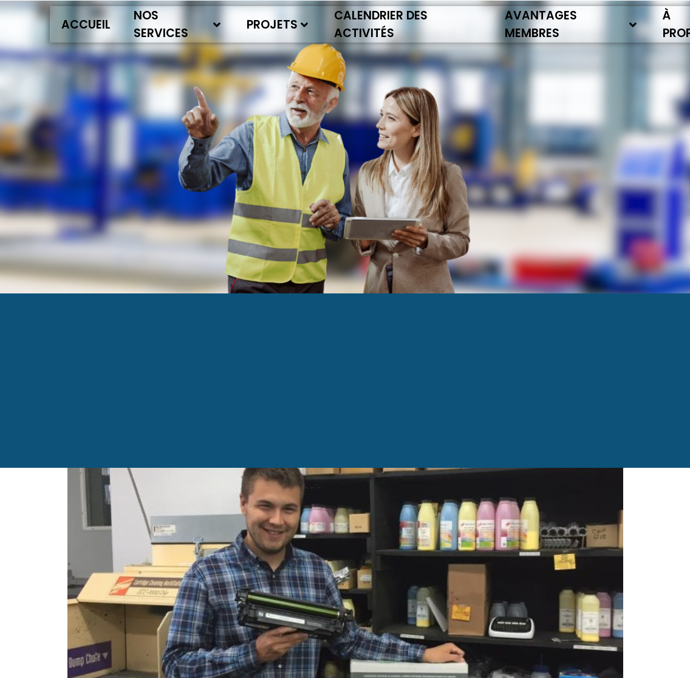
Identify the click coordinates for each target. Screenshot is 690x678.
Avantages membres (571, 24)
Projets (277, 24)
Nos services (177, 24)
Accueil (86, 24)
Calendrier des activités (381, 24)
